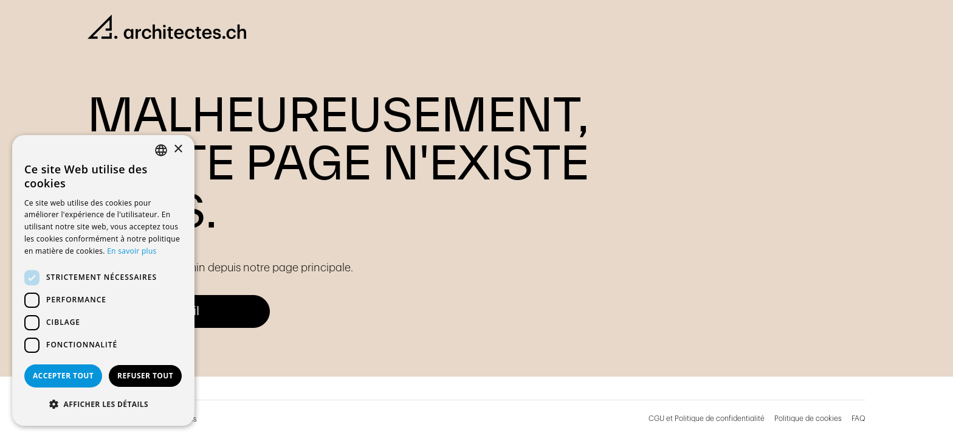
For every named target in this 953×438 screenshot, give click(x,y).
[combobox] (161, 150)
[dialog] (103, 280)
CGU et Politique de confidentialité (707, 418)
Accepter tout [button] (63, 375)
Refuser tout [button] (145, 375)
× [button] (177, 149)
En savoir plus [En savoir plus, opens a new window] (131, 251)
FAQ (858, 418)
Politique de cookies (808, 418)
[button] (103, 404)
